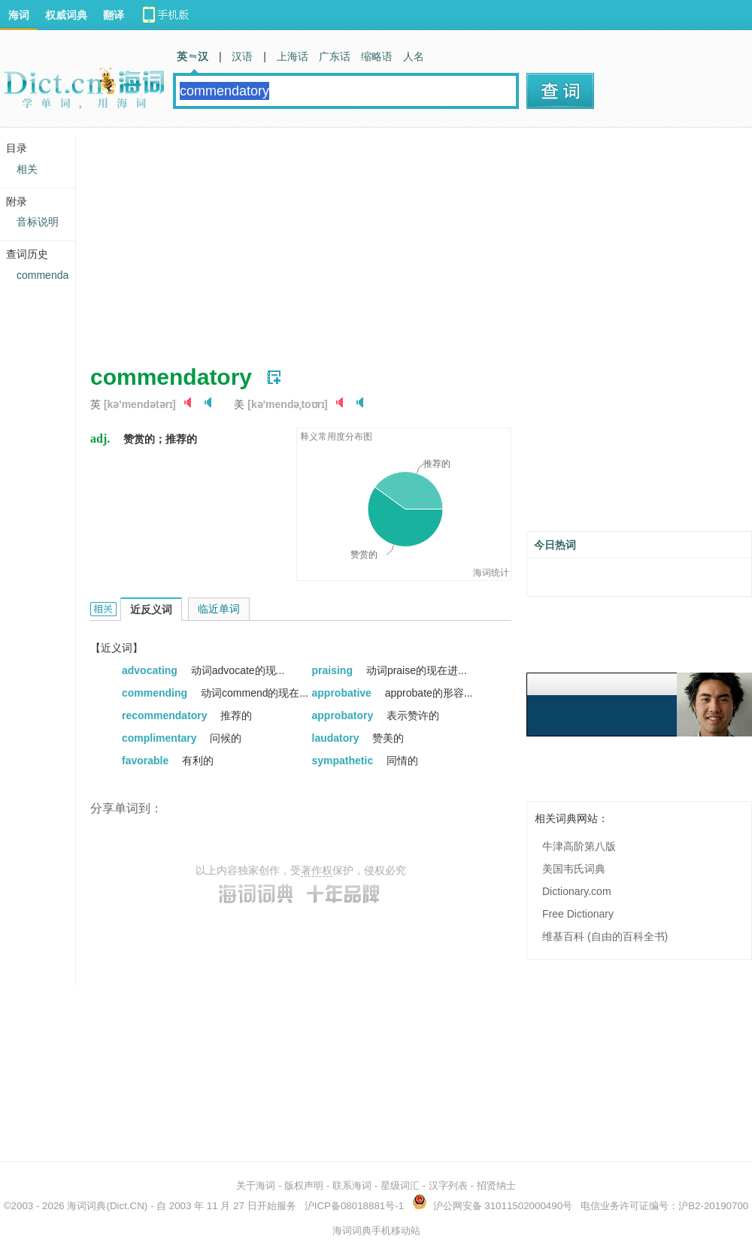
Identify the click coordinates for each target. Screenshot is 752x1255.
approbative (343, 693)
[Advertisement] (351, 240)
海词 (18, 15)
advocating (151, 670)
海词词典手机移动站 (376, 1230)
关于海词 (255, 1185)
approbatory (344, 715)
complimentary (160, 738)
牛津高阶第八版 (579, 846)
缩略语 (377, 56)
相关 (27, 169)
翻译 (113, 15)
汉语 (242, 56)
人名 (413, 56)
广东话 (334, 56)
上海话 (292, 56)
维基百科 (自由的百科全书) (605, 936)
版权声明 (303, 1185)
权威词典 (66, 15)
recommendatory (166, 715)
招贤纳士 (496, 1185)
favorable (146, 761)
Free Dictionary (578, 914)
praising (334, 670)
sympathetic (344, 761)
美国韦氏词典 (573, 869)
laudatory (337, 738)
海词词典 (86, 1205)
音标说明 (38, 222)
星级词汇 (400, 1185)
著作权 (316, 870)
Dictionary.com (576, 891)
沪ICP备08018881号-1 (354, 1205)
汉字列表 (448, 1185)
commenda (42, 275)
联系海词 (351, 1185)
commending (156, 693)
